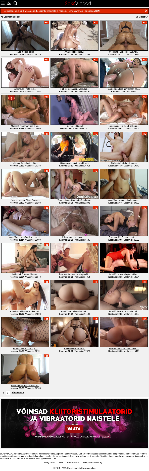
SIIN (97, 11)
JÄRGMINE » (18, 393)
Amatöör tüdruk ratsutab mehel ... (124, 348)
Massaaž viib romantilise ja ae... (25, 126)
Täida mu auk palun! (25, 52)
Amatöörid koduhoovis (74, 52)
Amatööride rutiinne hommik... (74, 311)
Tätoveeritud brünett (74, 126)
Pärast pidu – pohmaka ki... (74, 237)
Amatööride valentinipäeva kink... (123, 274)
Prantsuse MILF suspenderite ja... (124, 237)
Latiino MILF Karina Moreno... (25, 274)
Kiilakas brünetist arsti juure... (124, 163)
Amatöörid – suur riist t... (74, 348)
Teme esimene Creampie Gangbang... (74, 200)
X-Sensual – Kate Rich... (25, 89)
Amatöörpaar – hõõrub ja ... (25, 348)
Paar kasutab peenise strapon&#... (74, 274)
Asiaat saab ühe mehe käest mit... (25, 311)
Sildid (60, 462)
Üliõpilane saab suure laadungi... (123, 52)
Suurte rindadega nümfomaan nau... (124, 89)
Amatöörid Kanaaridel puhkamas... (123, 200)
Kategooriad (49, 462)
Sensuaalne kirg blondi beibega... (123, 126)
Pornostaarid (73, 462)
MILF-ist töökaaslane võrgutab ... (74, 89)
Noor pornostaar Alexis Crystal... (25, 200)
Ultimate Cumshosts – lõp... (25, 163)
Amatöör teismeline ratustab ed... (123, 311)
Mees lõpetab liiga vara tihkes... (25, 385)
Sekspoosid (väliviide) (92, 462)
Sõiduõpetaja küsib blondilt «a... (74, 163)
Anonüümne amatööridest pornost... (25, 237)
